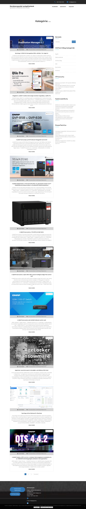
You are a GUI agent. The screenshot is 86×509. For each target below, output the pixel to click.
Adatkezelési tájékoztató (17, 489)
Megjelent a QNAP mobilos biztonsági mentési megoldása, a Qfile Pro (31, 95)
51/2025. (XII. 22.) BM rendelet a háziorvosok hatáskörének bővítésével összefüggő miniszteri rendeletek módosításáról (65, 106)
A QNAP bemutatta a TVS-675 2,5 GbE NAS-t (32, 232)
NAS (56, 64)
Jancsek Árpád (21, 49)
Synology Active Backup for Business (32, 413)
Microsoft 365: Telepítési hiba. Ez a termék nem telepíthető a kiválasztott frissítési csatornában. (65, 87)
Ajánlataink (63, 6)
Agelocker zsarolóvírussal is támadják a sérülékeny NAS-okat (31, 370)
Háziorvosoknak (59, 57)
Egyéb (56, 54)
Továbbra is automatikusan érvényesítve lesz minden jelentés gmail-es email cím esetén (64, 112)
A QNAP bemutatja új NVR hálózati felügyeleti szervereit (31, 139)
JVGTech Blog (58, 60)
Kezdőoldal (55, 6)
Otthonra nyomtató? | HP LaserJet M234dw (65, 82)
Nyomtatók (58, 67)
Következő (36, 474)
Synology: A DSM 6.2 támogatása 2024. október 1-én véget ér (31, 53)
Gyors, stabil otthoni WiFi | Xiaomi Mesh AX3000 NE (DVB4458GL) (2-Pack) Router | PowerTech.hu (65, 137)
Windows (57, 70)
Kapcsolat (71, 6)
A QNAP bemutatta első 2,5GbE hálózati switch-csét (31, 320)
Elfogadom (36, 507)
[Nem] (84, 506)
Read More (32, 63)
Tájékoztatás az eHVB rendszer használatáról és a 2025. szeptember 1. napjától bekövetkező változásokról (64, 117)
